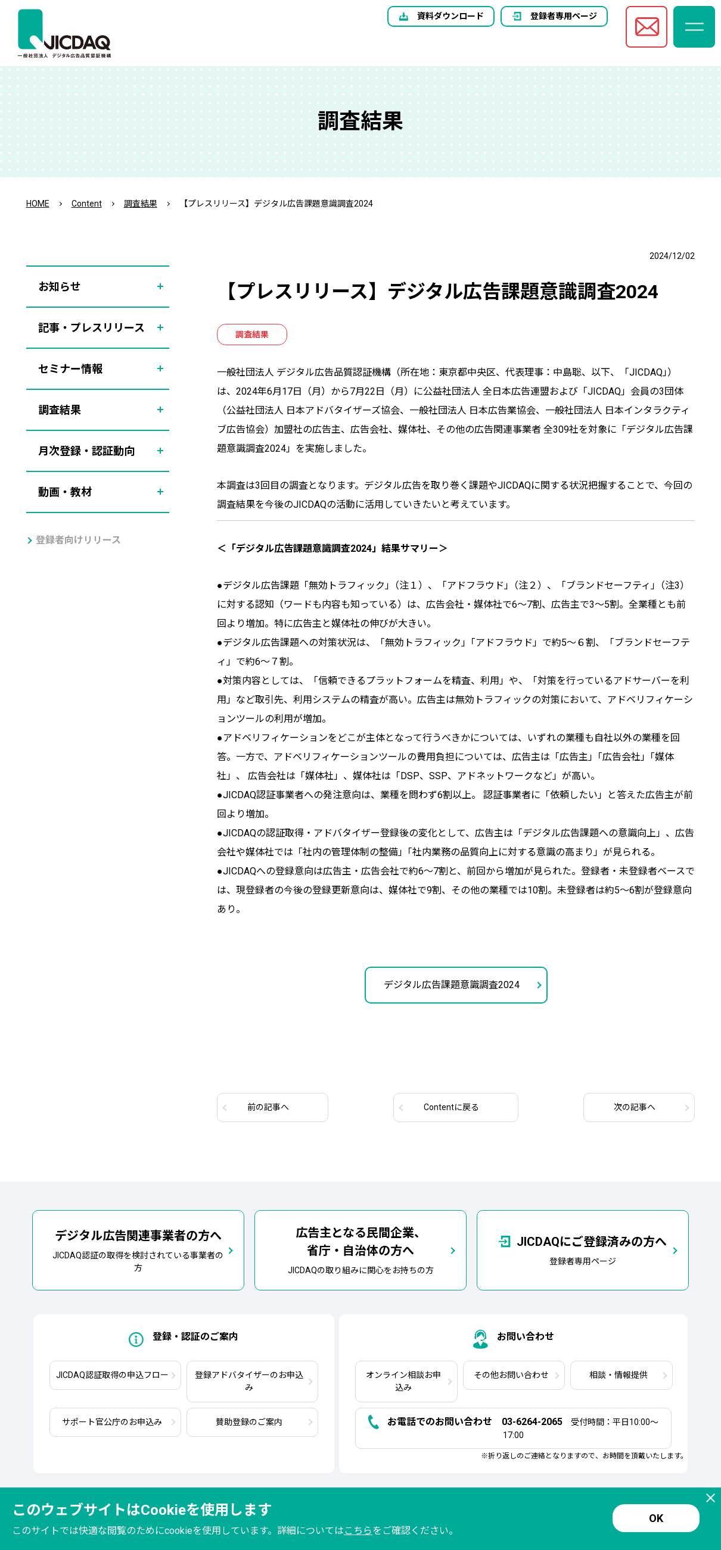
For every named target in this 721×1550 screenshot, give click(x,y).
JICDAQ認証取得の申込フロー (112, 1375)
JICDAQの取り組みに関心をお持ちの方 (361, 1249)
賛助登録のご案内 (249, 1422)
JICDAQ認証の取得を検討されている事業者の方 (137, 1250)
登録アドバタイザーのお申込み (249, 1381)
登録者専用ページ (563, 16)
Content (87, 203)
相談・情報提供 (618, 1375)
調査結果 (140, 203)
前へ (268, 1107)
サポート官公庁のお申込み (112, 1422)
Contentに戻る (451, 1107)
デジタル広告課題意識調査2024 (452, 984)
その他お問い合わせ (511, 1375)
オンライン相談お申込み (403, 1381)
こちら (358, 1530)
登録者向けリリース (78, 540)
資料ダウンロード (450, 16)
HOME (37, 203)
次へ (634, 1107)
